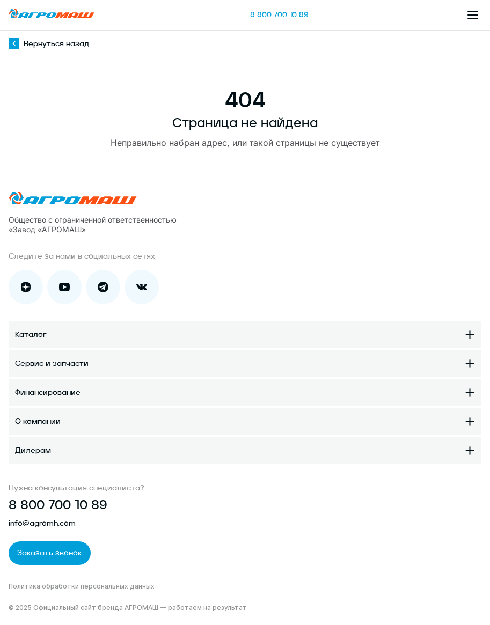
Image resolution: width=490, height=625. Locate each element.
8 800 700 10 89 (279, 15)
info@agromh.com (42, 523)
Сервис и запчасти (52, 363)
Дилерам (33, 450)
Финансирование (48, 392)
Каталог (31, 335)
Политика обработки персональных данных (82, 586)
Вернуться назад (49, 44)
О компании (38, 421)
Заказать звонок (49, 553)
